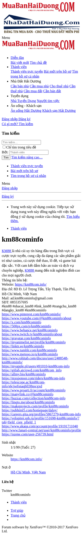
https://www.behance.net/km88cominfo (30, 330)
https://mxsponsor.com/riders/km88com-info (33, 378)
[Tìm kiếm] (26, 124)
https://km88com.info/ (31, 284)
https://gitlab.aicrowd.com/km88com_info (32, 370)
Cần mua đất (33, 91)
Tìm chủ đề (38, 62)
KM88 (7, 251)
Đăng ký (8, 196)
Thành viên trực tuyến (27, 71)
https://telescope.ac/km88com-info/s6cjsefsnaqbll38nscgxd (23, 384)
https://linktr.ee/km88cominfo (23, 346)
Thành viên (19, 67)
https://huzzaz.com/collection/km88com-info (33, 398)
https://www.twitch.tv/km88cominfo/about (32, 334)
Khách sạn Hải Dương (59, 110)
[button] (6, 38)
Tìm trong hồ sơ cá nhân (28, 176)
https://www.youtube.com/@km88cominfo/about (36, 318)
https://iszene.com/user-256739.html (27, 434)
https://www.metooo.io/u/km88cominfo (30, 354)
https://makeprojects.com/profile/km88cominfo (35, 406)
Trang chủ (18, 515)
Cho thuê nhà (59, 86)
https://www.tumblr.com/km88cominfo (29, 350)
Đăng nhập (10, 188)
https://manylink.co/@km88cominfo (27, 394)
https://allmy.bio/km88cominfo (24, 374)
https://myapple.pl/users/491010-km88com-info (35, 366)
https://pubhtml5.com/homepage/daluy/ (30, 410)
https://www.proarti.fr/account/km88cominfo (34, 390)
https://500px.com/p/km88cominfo (26, 326)
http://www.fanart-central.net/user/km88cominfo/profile (41, 430)
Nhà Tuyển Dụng (23, 101)
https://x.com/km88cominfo (21, 322)
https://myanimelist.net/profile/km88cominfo (34, 342)
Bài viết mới (20, 62)
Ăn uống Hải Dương (26, 110)
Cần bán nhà (20, 86)
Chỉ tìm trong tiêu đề (19, 147)
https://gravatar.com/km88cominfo (26, 338)
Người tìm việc (48, 101)
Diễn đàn (17, 58)
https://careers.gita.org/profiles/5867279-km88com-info (41, 414)
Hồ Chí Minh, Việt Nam (28, 472)
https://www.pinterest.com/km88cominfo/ (31, 314)
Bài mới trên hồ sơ (57, 71)
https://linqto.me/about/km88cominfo (28, 402)
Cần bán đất (52, 91)
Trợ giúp (17, 510)
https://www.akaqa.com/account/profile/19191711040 (40, 426)
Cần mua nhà (39, 86)
